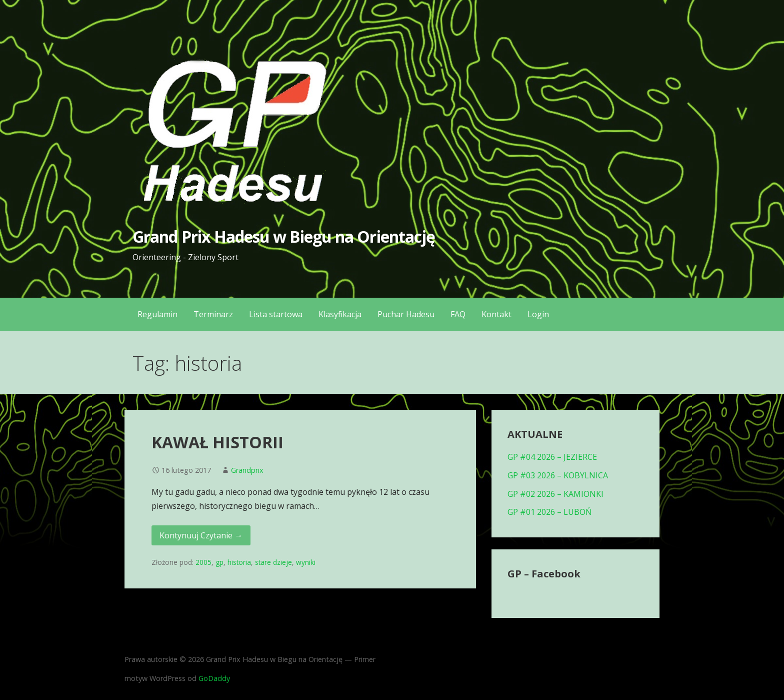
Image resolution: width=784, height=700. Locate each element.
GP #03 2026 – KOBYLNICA (558, 475)
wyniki (306, 562)
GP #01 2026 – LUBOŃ (550, 511)
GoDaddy (214, 678)
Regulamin (158, 314)
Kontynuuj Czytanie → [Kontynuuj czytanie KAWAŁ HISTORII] (201, 535)
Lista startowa (275, 314)
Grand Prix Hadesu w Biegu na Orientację (283, 236)
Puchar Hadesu (406, 314)
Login (538, 314)
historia (239, 562)
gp (220, 562)
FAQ (458, 314)
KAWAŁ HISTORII (218, 442)
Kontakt (497, 314)
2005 (204, 562)
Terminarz (213, 314)
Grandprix (247, 470)
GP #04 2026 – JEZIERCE (552, 456)
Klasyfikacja (340, 314)
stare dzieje (273, 562)
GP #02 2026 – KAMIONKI (556, 493)
